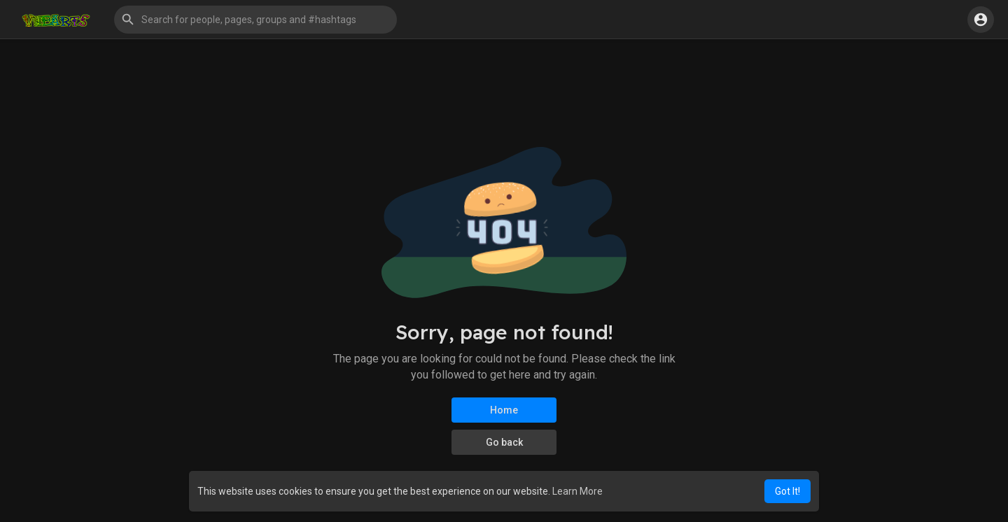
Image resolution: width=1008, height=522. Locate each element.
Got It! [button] (787, 491)
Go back (504, 442)
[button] (255, 20)
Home (504, 410)
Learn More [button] (577, 491)
